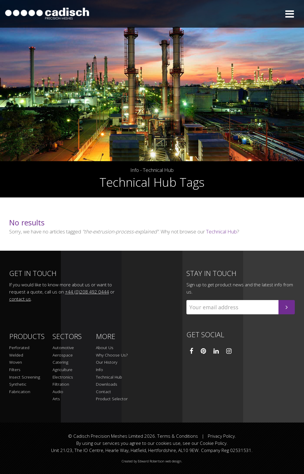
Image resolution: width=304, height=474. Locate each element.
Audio (58, 391)
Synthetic (17, 384)
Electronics (63, 377)
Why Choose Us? (112, 355)
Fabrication (19, 391)
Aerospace (63, 355)
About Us (104, 347)
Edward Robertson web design (159, 461)
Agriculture (62, 369)
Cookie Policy (213, 443)
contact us (20, 299)
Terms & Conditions (177, 436)
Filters (14, 369)
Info (134, 170)
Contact (103, 391)
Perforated (19, 347)
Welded (16, 355)
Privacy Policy (221, 436)
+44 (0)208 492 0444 (87, 292)
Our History (106, 362)
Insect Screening (24, 377)
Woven (15, 362)
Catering (60, 362)
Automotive (63, 347)
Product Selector (112, 398)
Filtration (61, 384)
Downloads (106, 384)
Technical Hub (158, 170)
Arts (56, 398)
